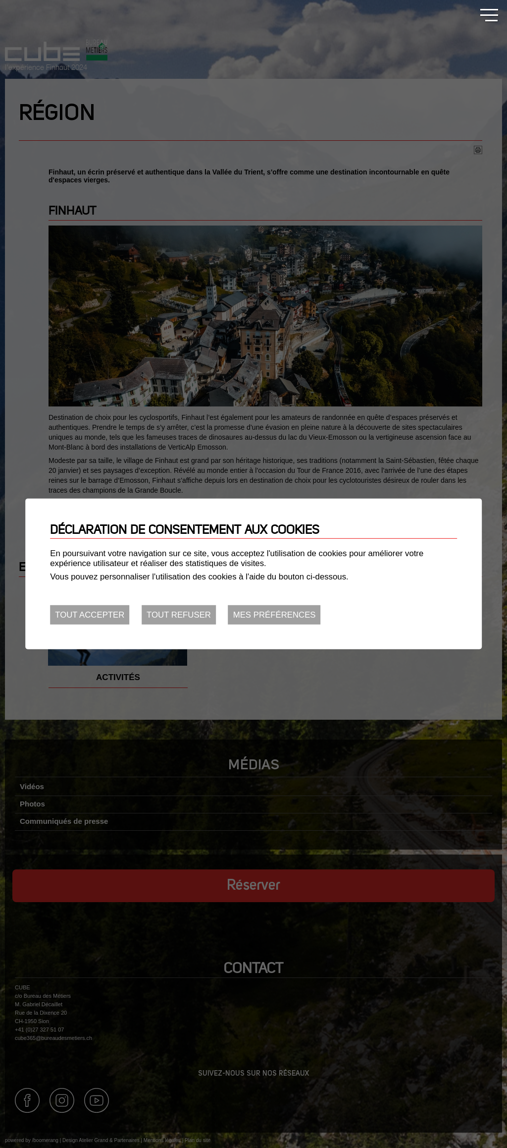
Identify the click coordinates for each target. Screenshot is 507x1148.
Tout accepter (89, 615)
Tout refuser (179, 615)
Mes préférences (274, 615)
